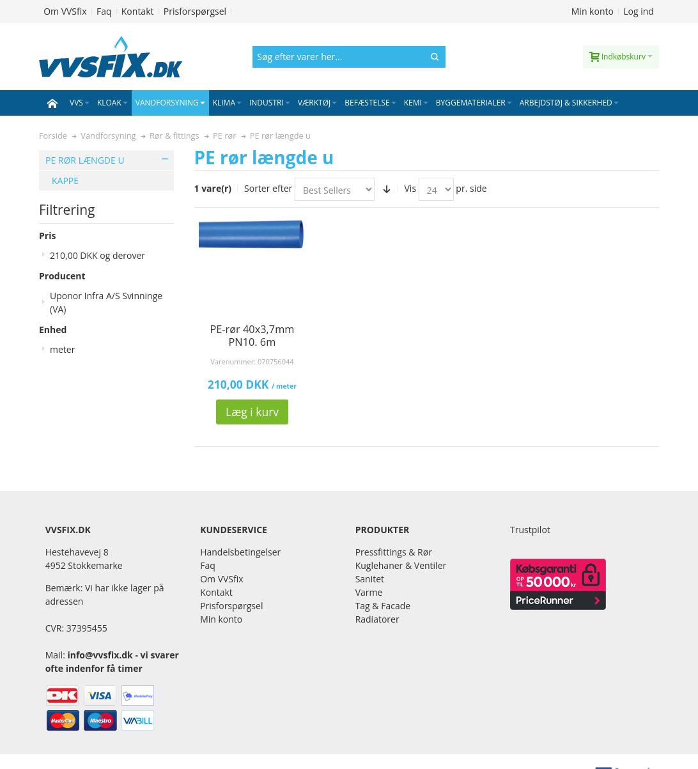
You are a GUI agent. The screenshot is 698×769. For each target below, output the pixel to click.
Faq (104, 11)
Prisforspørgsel (195, 11)
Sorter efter (268, 188)
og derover (97, 255)
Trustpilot (530, 530)
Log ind (638, 11)
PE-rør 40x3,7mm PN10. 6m (252, 335)
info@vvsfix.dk (99, 655)
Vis (411, 188)
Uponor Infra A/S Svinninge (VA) (106, 302)
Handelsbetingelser (240, 552)
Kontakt (137, 11)
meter (62, 349)
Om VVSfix (64, 11)
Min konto (592, 11)
